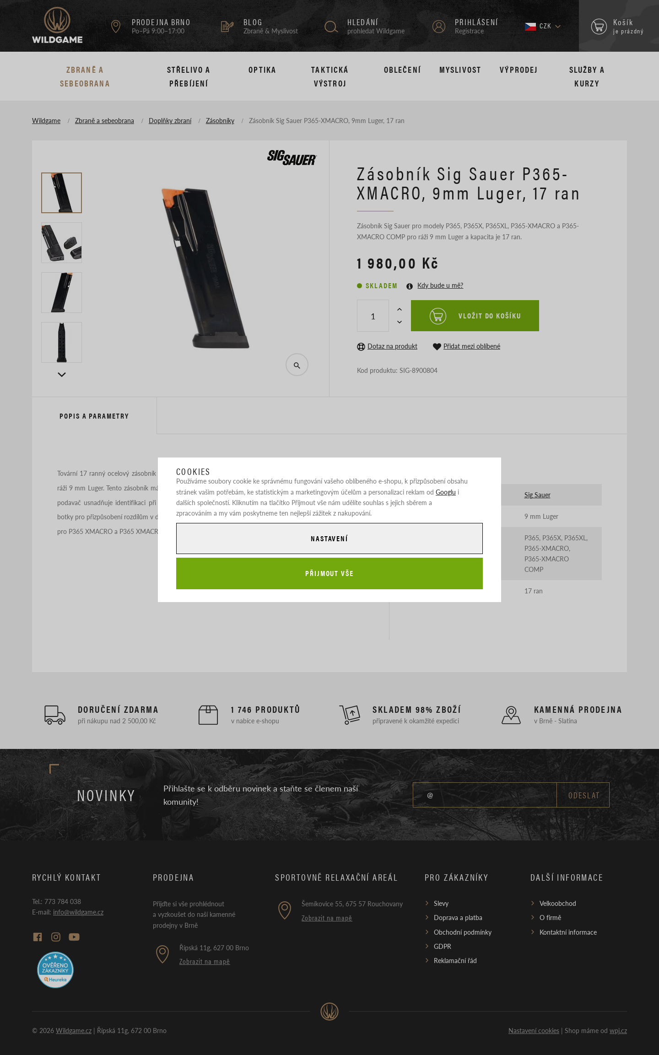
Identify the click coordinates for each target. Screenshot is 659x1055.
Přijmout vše (329, 573)
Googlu (446, 491)
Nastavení (329, 538)
